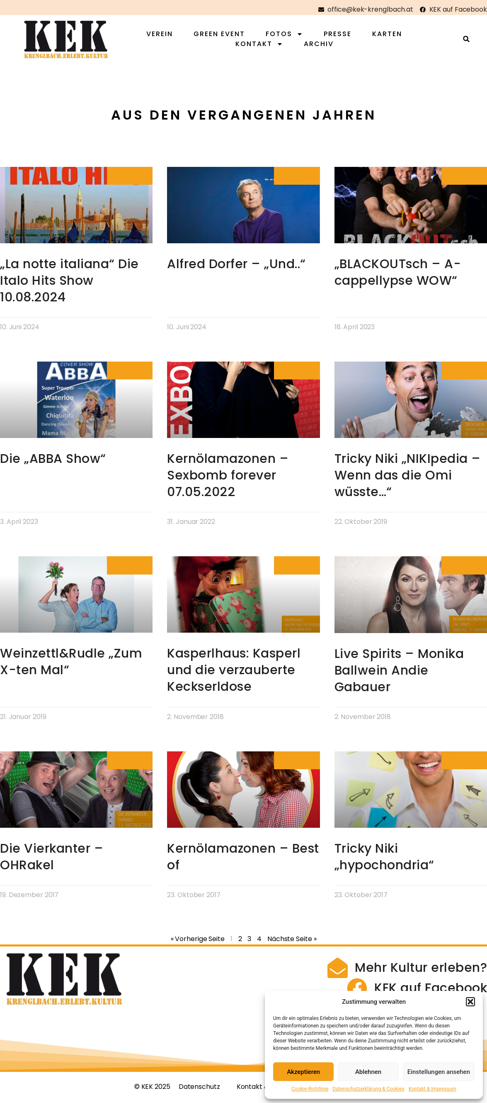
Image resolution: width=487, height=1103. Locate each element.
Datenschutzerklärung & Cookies (368, 1089)
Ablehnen (368, 1072)
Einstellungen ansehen (438, 1072)
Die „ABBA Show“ (53, 461)
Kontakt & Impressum (432, 1089)
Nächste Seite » (292, 941)
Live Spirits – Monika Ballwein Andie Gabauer (399, 673)
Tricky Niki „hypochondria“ (384, 859)
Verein (164, 35)
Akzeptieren (303, 1072)
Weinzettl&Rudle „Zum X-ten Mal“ (71, 665)
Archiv (324, 45)
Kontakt (264, 45)
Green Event (224, 35)
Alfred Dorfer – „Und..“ (236, 266)
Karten (392, 35)
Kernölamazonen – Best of (243, 859)
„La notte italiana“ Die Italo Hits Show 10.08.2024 (69, 283)
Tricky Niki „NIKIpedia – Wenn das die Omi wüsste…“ (407, 478)
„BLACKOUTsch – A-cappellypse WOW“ (397, 275)
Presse (342, 35)
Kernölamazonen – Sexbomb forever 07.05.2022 (227, 478)
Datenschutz (199, 1092)
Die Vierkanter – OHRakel (51, 859)
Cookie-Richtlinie (309, 1089)
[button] (470, 1002)
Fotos (289, 35)
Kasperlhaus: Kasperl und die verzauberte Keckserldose (233, 673)
